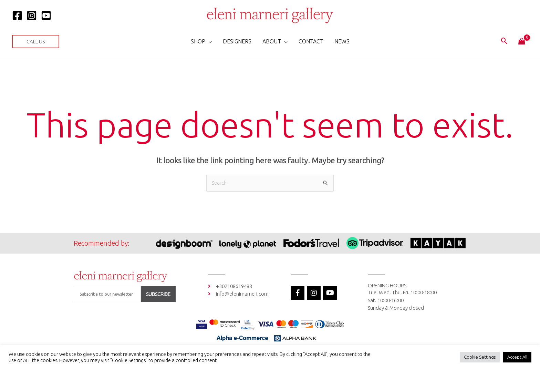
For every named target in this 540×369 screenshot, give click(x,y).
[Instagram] (32, 15)
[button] (35, 41)
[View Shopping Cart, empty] (522, 42)
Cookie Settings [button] (480, 357)
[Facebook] (17, 15)
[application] (208, 41)
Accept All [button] (517, 357)
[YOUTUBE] (46, 15)
